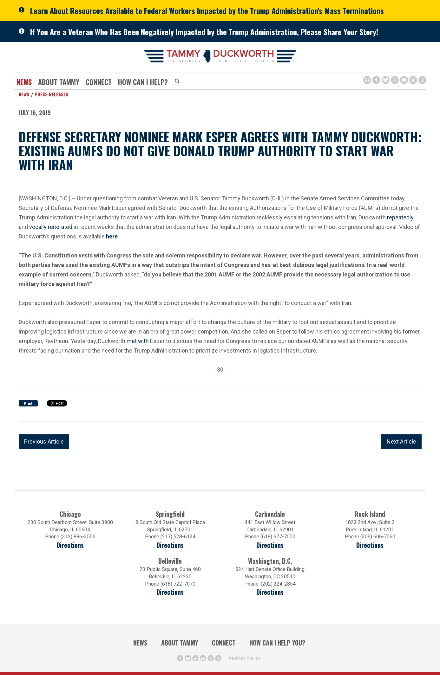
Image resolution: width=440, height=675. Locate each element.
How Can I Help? (143, 82)
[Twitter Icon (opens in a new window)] (395, 80)
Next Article (401, 441)
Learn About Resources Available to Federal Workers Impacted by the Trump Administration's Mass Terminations (207, 10)
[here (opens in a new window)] (112, 236)
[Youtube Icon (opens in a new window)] (404, 80)
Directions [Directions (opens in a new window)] (70, 545)
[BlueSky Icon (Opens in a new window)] (386, 80)
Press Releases (51, 94)
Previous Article (44, 441)
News (24, 82)
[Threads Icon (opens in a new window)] (422, 80)
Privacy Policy (244, 658)
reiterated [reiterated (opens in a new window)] (60, 226)
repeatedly (400, 217)
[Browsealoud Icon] (367, 80)
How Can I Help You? (277, 642)
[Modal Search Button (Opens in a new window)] (177, 81)
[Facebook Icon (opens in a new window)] (376, 80)
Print (28, 403)
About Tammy (58, 82)
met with (138, 341)
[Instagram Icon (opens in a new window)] (413, 80)
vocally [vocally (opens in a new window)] (38, 226)
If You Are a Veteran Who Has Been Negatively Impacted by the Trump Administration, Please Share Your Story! (204, 31)
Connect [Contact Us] (99, 82)
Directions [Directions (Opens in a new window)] (170, 592)
